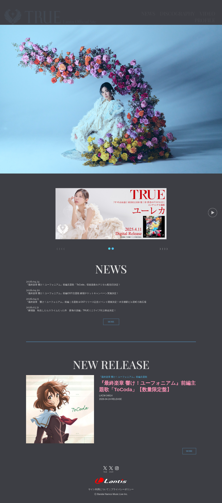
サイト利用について (98, 489)
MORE (111, 321)
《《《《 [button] (59, 249)
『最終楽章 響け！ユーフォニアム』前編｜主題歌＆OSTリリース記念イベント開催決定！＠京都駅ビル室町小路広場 (86, 302)
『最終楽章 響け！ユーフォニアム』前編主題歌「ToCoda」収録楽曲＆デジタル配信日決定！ (73, 284)
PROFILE (205, 15)
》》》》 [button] (163, 249)
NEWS (148, 9)
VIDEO (207, 9)
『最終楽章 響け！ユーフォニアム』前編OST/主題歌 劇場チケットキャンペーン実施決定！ (72, 293)
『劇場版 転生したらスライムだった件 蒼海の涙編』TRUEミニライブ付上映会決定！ (71, 310)
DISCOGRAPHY (177, 9)
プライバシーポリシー (122, 489)
